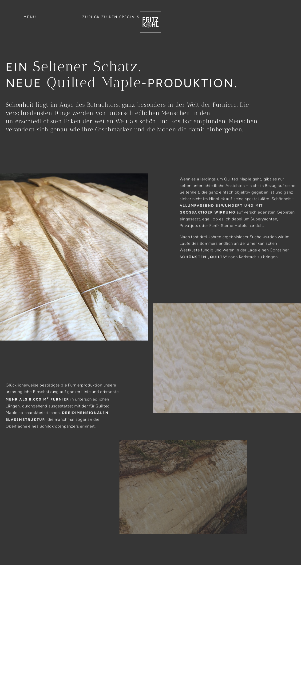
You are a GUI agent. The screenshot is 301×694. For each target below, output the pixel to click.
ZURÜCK (111, 17)
